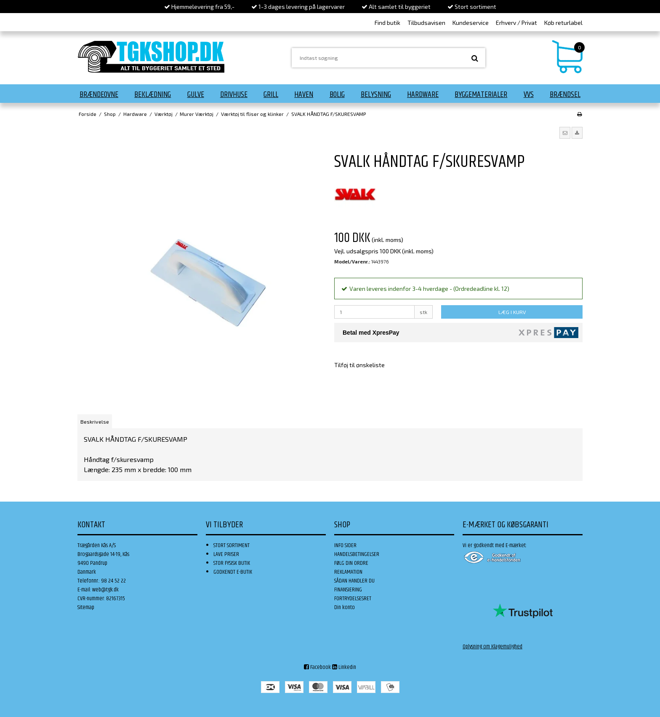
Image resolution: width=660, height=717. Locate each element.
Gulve (195, 94)
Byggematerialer (481, 94)
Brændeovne (99, 94)
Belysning (376, 94)
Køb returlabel (563, 22)
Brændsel (565, 94)
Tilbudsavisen (426, 22)
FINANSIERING (348, 589)
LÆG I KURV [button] (512, 312)
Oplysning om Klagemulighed (492, 646)
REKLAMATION (348, 572)
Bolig (337, 94)
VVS (529, 94)
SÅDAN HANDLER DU (354, 580)
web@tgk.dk (105, 589)
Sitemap (85, 607)
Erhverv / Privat (516, 22)
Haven (303, 94)
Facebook (317, 667)
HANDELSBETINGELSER (356, 554)
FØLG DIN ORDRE (351, 563)
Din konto (344, 607)
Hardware (423, 94)
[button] (564, 133)
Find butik (387, 22)
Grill (270, 94)
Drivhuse (234, 94)
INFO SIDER (345, 545)
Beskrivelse (94, 421)
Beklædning (152, 94)
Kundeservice (470, 22)
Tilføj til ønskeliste (359, 364)
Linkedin (344, 667)
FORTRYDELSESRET (352, 598)
